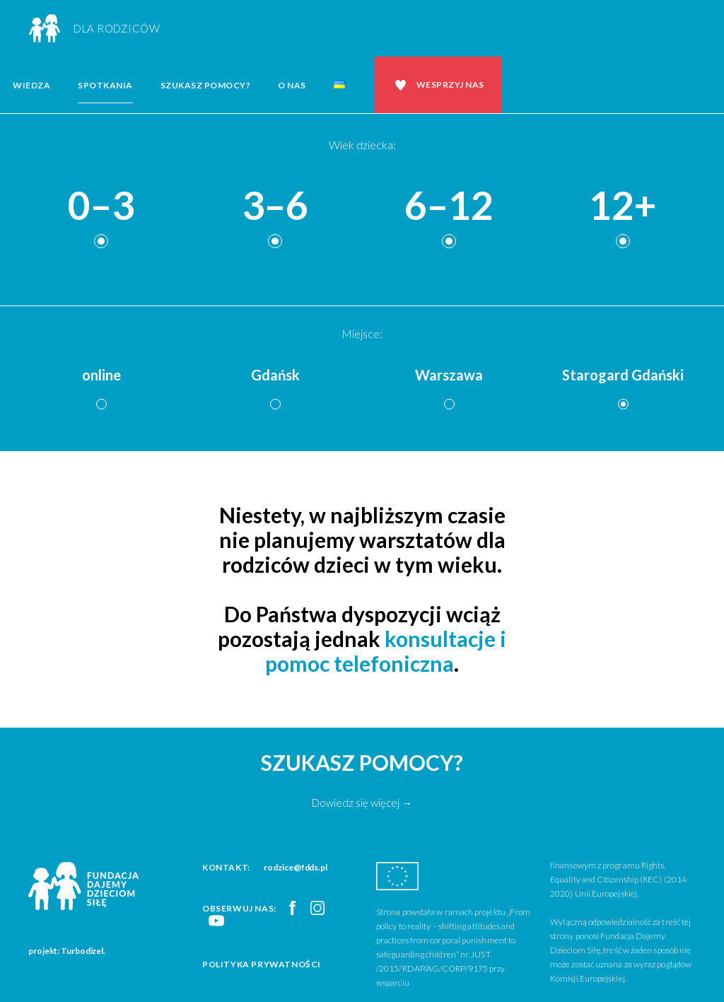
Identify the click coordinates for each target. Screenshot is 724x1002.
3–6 (275, 206)
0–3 (101, 206)
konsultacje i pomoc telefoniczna (385, 651)
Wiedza (31, 85)
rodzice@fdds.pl (295, 867)
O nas (292, 85)
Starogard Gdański (623, 374)
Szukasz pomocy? (205, 85)
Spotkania (105, 85)
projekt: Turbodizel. (66, 950)
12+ (623, 206)
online (101, 374)
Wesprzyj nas (450, 84)
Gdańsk (275, 374)
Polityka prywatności (261, 964)
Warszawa (449, 374)
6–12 (449, 206)
